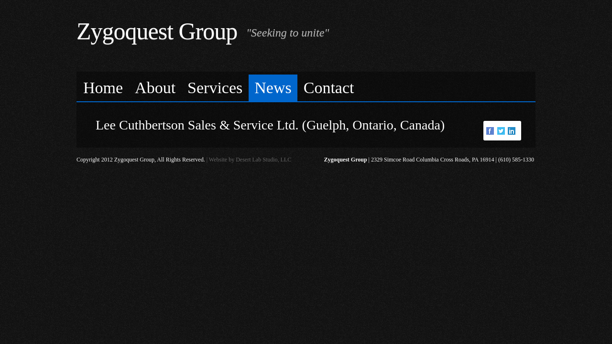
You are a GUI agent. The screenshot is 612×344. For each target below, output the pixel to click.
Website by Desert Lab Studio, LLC (250, 159)
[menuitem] (103, 88)
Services (214, 88)
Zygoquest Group (156, 31)
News (272, 88)
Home (103, 88)
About (155, 88)
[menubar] (306, 87)
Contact (329, 88)
